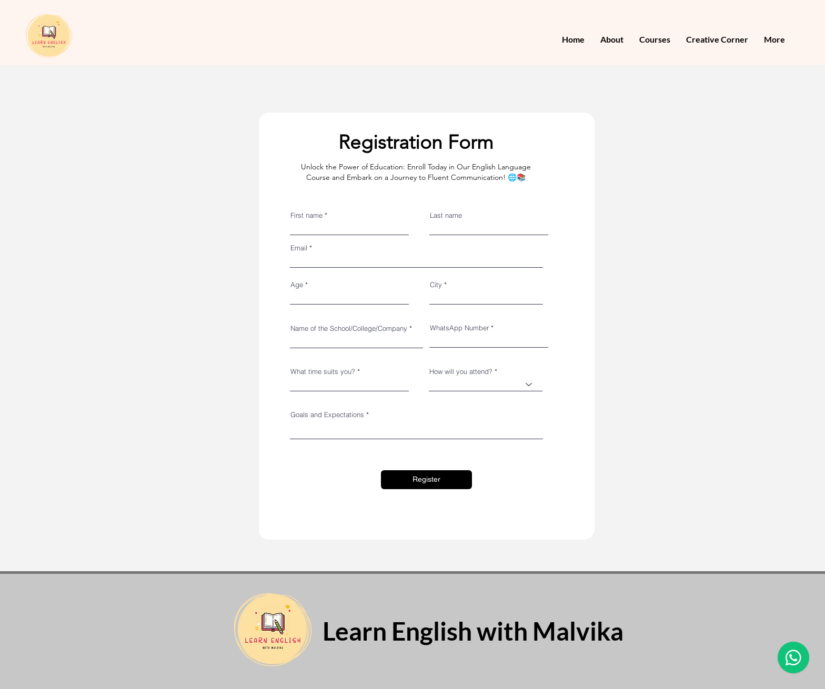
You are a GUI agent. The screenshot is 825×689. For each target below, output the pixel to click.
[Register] (426, 479)
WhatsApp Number (459, 328)
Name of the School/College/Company (348, 328)
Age (296, 284)
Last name (446, 215)
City (436, 284)
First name (306, 215)
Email (298, 248)
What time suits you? (322, 371)
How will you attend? (460, 371)
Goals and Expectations (327, 414)
